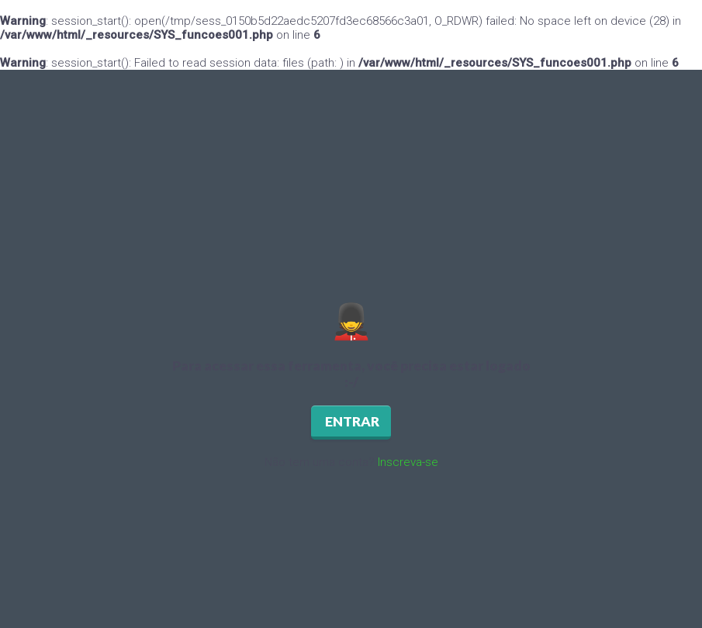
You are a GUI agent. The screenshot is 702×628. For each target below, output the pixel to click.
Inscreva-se (408, 462)
